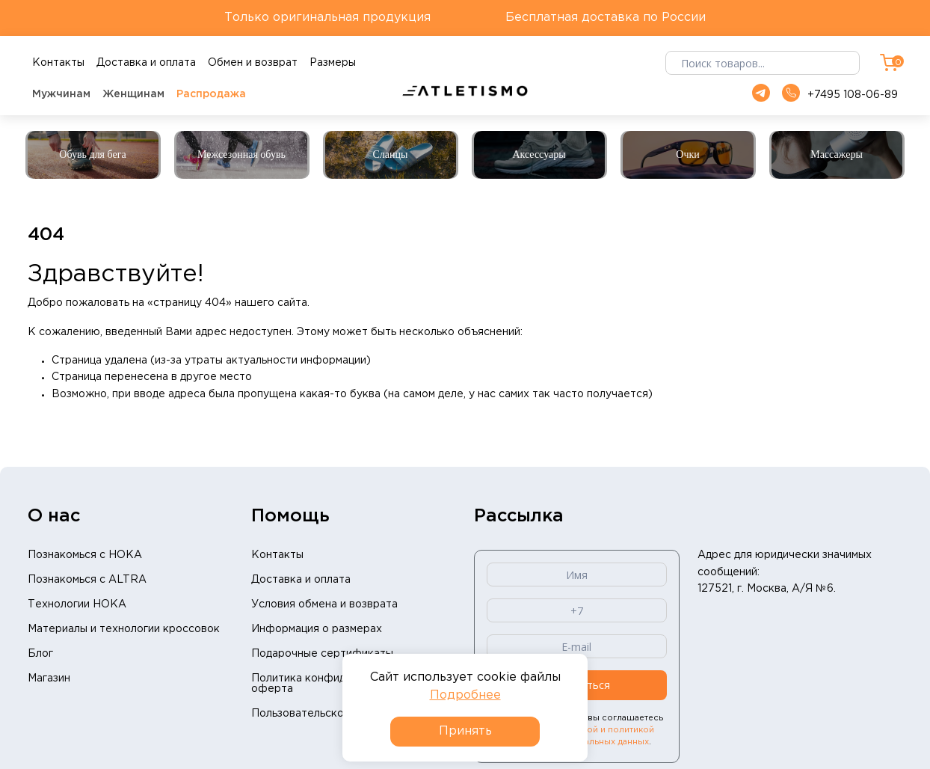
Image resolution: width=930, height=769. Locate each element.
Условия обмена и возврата (324, 604)
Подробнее (465, 695)
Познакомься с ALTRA (87, 579)
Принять (465, 731)
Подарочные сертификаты (322, 653)
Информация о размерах (316, 629)
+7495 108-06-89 (840, 94)
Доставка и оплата (301, 579)
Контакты (277, 555)
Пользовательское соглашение (334, 713)
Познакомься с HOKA (85, 555)
